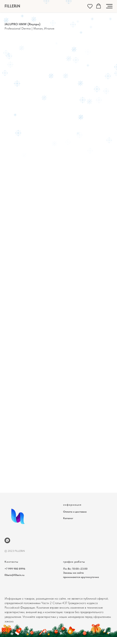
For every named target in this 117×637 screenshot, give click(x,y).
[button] (90, 6)
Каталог (68, 518)
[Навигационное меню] (109, 6)
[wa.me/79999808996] (7, 540)
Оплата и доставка (75, 511)
